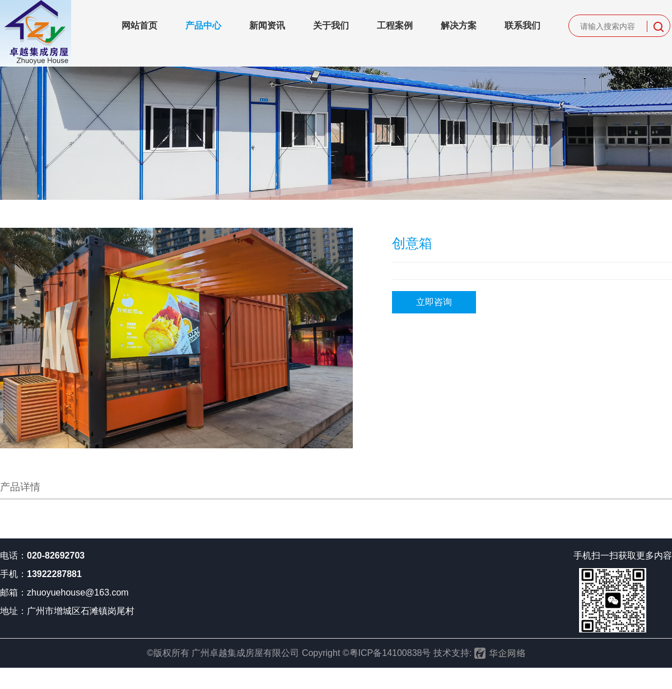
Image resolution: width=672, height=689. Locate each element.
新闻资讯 (267, 25)
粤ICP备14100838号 (390, 653)
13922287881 (54, 574)
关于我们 (331, 25)
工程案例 (395, 25)
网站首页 (139, 25)
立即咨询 (434, 302)
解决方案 (459, 25)
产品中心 (203, 25)
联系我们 (522, 25)
